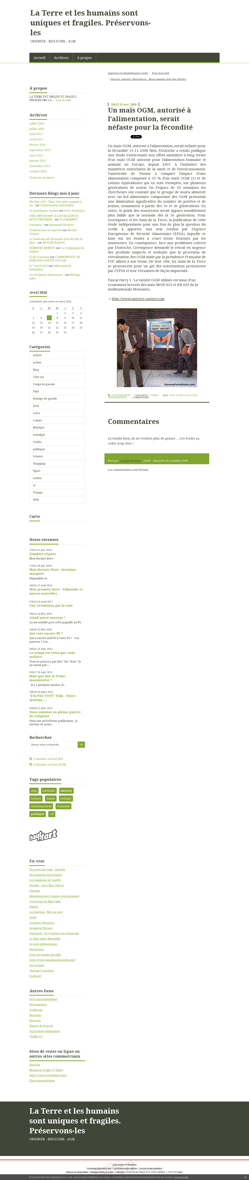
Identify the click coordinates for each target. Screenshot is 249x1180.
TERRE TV (35, 1036)
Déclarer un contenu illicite (77, 1172)
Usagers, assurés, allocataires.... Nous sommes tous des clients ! (148, 79)
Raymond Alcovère (61, 225)
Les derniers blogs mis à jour (99, 1168)
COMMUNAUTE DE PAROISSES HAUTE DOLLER (54, 258)
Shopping (39, 463)
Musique (38, 427)
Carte (34, 516)
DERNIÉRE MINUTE (42, 248)
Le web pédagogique (43, 944)
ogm (172, 395)
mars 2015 (36, 155)
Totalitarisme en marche (45, 230)
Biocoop (34, 1065)
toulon (37, 478)
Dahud (33, 907)
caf (52, 814)
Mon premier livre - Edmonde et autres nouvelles (56, 591)
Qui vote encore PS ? (46, 633)
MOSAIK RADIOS (54, 242)
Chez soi (38, 377)
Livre (36, 413)
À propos (84, 57)
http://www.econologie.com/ (48, 1075)
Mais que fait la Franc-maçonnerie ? (47, 678)
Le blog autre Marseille (44, 939)
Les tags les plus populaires (150, 1168)
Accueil (39, 57)
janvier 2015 (37, 161)
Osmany (34, 891)
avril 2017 (36, 139)
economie (63, 806)
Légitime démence (41, 923)
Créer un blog (118, 1164)
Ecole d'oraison (39, 257)
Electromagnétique (42, 1080)
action (37, 362)
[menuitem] (39, 57)
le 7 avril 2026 (38, 266)
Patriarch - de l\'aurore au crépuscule (54, 933)
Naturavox (36, 949)
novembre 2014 (39, 166)
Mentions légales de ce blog (102, 1172)
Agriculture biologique (44, 1031)
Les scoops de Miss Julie (45, 901)
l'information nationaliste (57, 205)
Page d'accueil (160, 73)
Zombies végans (42, 554)
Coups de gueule (44, 384)
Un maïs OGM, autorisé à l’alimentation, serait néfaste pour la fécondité (150, 118)
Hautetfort (132, 1164)
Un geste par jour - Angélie (47, 869)
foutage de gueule (45, 398)
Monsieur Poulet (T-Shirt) (46, 1070)
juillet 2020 (36, 129)
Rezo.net (35, 1020)
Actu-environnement (43, 999)
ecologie (65, 798)
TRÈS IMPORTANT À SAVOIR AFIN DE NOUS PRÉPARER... (54, 217)
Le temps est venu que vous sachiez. (52, 655)
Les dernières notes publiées (125, 1168)
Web (36, 500)
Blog (36, 370)
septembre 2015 (40, 150)
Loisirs (37, 420)
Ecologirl (35, 976)
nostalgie (39, 435)
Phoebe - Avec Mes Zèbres (46, 885)
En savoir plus (181, 1177)
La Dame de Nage (130, 460)
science (180, 395)
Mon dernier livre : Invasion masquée (52, 571)
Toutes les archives (41, 177)
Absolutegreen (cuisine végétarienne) (54, 896)
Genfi (32, 917)
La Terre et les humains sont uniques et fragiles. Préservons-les (90, 22)
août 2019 (35, 134)
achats (37, 355)
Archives (61, 57)
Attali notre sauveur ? (47, 618)
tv (34, 485)
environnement (41, 806)
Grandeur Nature (41, 928)
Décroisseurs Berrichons (45, 875)
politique (39, 449)
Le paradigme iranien (43, 210)
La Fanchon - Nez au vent (46, 912)
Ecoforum (35, 1010)
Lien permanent (119, 395)
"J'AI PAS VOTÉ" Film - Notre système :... (52, 698)
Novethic (35, 1015)
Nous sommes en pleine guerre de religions (55, 714)
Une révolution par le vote (51, 605)
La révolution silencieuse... (46, 275)
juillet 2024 (36, 123)
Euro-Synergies (74, 210)
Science (38, 456)
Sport (36, 471)
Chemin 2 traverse (41, 971)
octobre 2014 (38, 171)
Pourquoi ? (36, 225)
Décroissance (38, 1004)
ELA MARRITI (68, 219)
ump (34, 791)
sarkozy (66, 791)
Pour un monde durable (45, 955)
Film (36, 391)
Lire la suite (64, 100)
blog (180, 1172)
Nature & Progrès (41, 1026)
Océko (37, 442)
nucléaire (49, 791)
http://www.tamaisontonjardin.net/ (52, 960)
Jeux (36, 406)
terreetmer (36, 965)
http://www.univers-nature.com (138, 298)
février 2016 (37, 145)
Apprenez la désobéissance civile (128, 73)
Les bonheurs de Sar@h (45, 880)
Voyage (38, 492)
